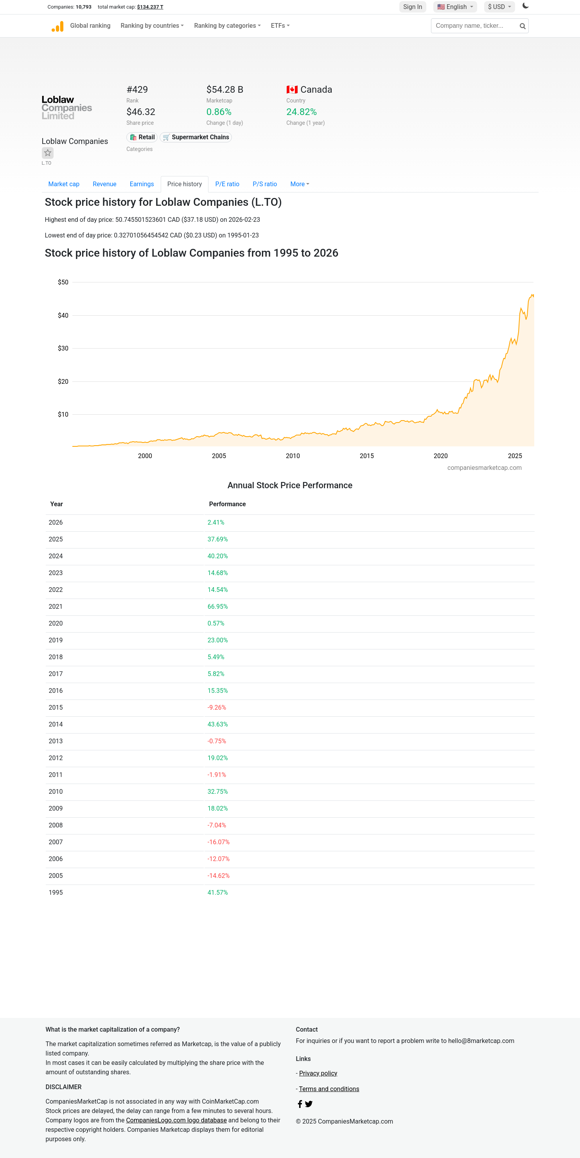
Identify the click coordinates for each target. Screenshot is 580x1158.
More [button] (297, 184)
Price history (184, 184)
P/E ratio (227, 184)
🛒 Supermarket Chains (196, 137)
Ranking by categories (225, 25)
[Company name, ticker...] (480, 25)
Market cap (64, 184)
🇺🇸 (453, 7)
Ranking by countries (150, 25)
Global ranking (90, 25)
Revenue (105, 184)
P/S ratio (265, 184)
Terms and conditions (329, 1089)
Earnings (142, 184)
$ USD (497, 7)
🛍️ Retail (142, 137)
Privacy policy (318, 1073)
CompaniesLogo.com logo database (176, 1120)
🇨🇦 (309, 89)
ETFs (278, 25)
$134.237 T (150, 7)
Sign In (412, 7)
